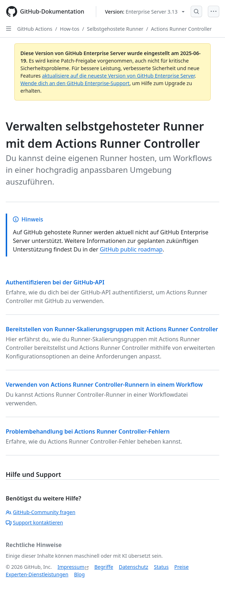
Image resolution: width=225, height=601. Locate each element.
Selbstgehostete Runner (115, 28)
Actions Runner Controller (181, 28)
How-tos (69, 28)
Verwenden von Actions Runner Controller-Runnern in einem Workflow (104, 385)
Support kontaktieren (34, 522)
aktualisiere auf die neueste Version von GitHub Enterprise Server (118, 75)
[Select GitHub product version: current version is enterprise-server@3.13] (145, 11)
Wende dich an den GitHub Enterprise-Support (74, 83)
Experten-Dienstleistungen (37, 574)
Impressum (71, 566)
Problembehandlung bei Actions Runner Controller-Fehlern (88, 431)
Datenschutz (133, 566)
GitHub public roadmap (131, 249)
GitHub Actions (34, 28)
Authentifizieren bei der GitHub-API (55, 282)
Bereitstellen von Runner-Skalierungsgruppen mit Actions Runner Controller (112, 329)
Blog (79, 574)
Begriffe (103, 566)
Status (161, 566)
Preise (181, 566)
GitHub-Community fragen (40, 512)
